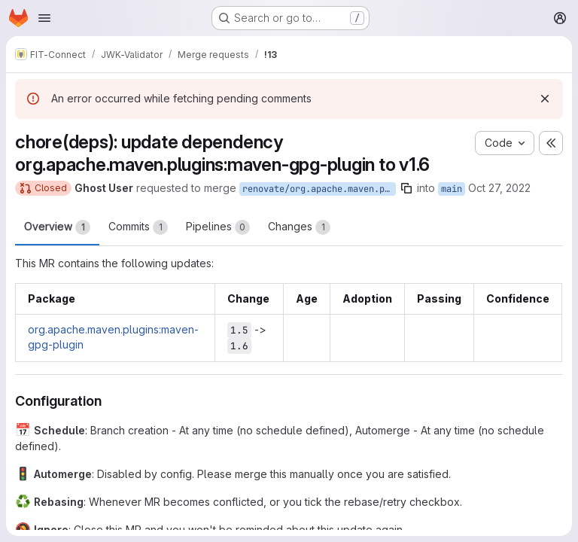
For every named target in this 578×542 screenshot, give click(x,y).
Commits (138, 227)
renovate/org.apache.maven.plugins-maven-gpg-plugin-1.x (319, 189)
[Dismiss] (545, 99)
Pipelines (218, 227)
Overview (57, 227)
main (451, 189)
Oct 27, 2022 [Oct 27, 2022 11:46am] (499, 187)
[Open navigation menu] (44, 18)
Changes (299, 227)
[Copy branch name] (406, 188)
